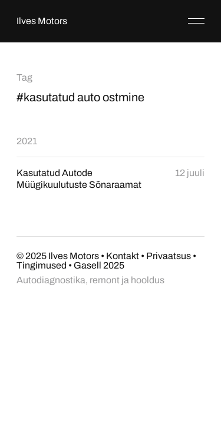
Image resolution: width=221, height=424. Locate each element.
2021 (27, 141)
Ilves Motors (42, 21)
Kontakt (122, 256)
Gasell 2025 (99, 265)
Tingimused (42, 265)
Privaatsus (168, 256)
